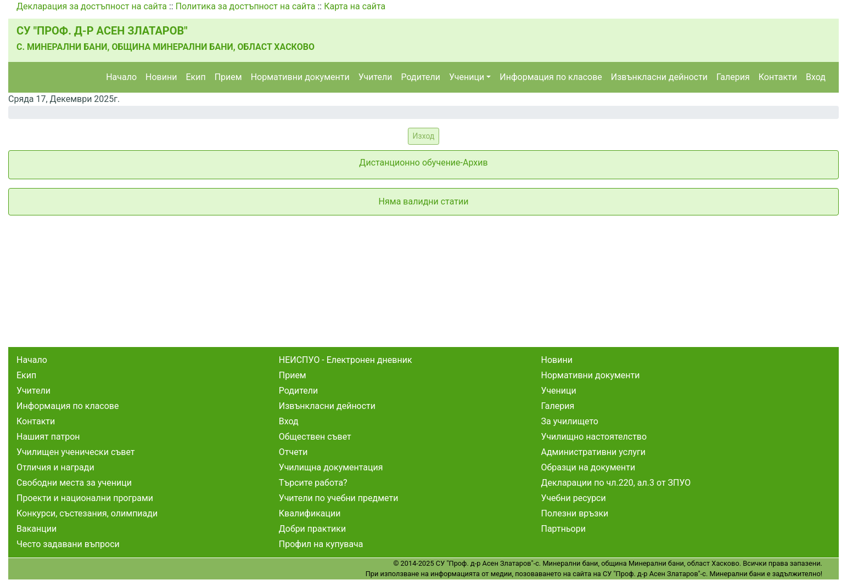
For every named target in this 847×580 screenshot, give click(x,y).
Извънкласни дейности (659, 77)
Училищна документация (331, 467)
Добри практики (312, 529)
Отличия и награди (55, 467)
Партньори (563, 529)
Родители (420, 77)
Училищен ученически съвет (75, 452)
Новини (161, 77)
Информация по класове (551, 77)
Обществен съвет (315, 436)
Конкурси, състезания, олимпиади (87, 513)
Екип (195, 77)
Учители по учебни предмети (339, 498)
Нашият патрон (48, 436)
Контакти (778, 77)
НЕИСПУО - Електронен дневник (345, 360)
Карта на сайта (354, 6)
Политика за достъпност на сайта (246, 6)
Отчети (293, 452)
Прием (228, 77)
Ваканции (36, 529)
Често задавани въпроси (68, 544)
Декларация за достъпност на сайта (91, 6)
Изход (424, 136)
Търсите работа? (313, 482)
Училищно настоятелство (594, 436)
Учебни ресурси (573, 498)
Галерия (733, 77)
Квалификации (310, 513)
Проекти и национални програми (84, 498)
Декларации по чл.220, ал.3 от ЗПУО (616, 482)
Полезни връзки (575, 513)
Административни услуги (593, 452)
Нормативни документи (300, 77)
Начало (121, 77)
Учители (375, 77)
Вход (816, 77)
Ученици (466, 77)
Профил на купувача (321, 544)
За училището (569, 421)
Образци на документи (588, 467)
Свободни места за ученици (74, 482)
